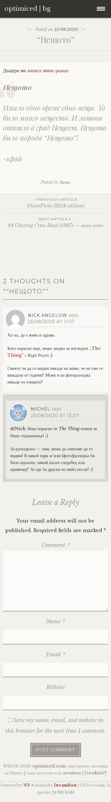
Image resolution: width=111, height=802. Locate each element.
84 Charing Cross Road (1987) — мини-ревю (55, 222)
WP (26, 785)
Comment (55, 545)
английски (72, 773)
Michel (40, 409)
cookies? (95, 773)
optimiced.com (49, 766)
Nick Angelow (47, 315)
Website (55, 687)
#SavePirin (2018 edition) (55, 202)
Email (55, 654)
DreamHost (65, 785)
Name (55, 621)
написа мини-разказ (48, 70)
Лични (64, 182)
